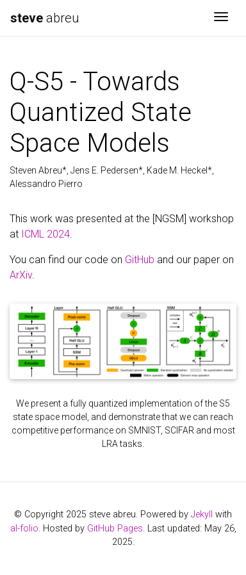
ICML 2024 (45, 234)
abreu (44, 18)
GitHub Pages (115, 528)
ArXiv (21, 275)
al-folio (24, 528)
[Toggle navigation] (221, 18)
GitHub (139, 260)
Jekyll (202, 514)
